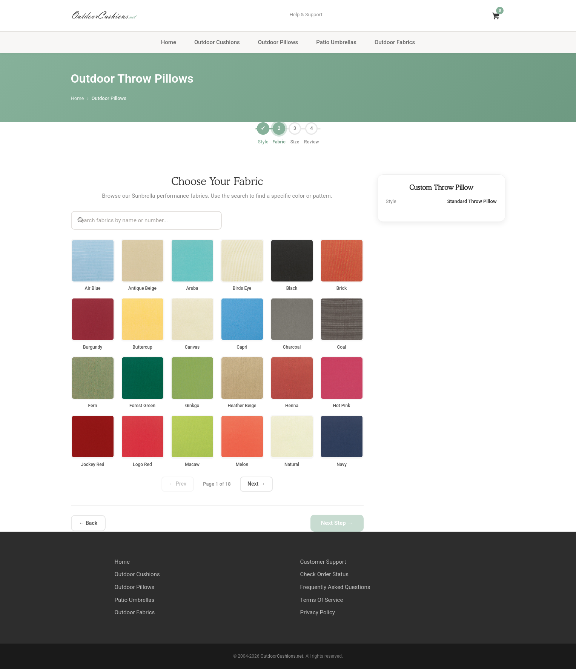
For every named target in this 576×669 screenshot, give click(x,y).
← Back (88, 523)
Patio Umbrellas (336, 42)
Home (168, 42)
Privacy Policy (317, 612)
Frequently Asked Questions (335, 587)
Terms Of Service (321, 600)
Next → (256, 484)
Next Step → (337, 523)
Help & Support (306, 14)
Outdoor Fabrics (395, 42)
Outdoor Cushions (217, 42)
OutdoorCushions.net (282, 656)
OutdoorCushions (103, 15)
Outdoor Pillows (278, 42)
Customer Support (323, 561)
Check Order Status (324, 574)
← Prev (177, 484)
